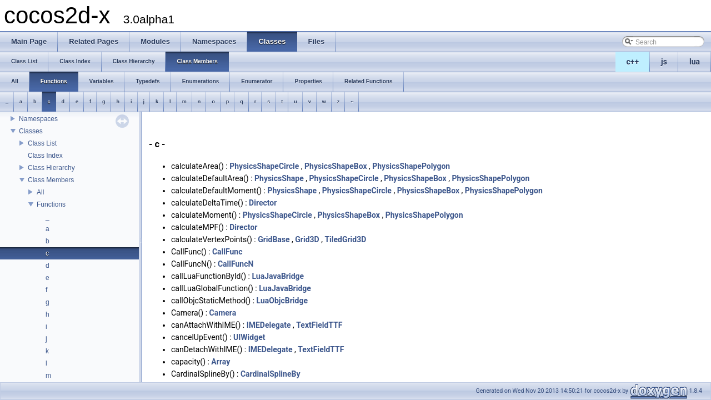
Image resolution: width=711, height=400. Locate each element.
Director (263, 202)
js (664, 61)
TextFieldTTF (319, 325)
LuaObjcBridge (282, 300)
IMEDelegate (269, 325)
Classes (31, 131)
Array (220, 361)
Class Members (51, 180)
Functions (51, 204)
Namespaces (38, 119)
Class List (42, 143)
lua (694, 61)
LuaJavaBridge (278, 276)
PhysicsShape (279, 178)
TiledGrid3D (345, 239)
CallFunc (227, 251)
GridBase (273, 239)
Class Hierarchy (51, 168)
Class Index (45, 155)
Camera (223, 312)
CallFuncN (235, 263)
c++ (633, 61)
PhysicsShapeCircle (264, 166)
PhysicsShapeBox (335, 166)
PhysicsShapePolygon (411, 166)
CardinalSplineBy (271, 373)
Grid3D (307, 239)
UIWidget (249, 337)
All (40, 192)
